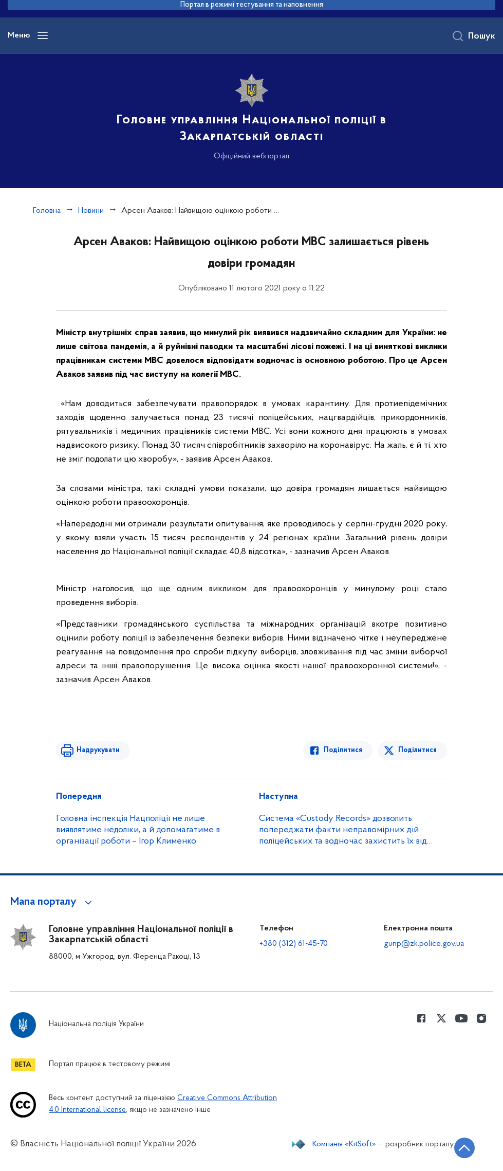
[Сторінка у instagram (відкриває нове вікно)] (481, 1018)
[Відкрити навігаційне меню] (43, 35)
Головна (47, 211)
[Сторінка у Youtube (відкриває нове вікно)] (461, 1018)
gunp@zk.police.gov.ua (424, 944)
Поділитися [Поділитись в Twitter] (417, 750)
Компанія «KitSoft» (344, 1144)
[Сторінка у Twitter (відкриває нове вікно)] (441, 1018)
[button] (52, 902)
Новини (91, 211)
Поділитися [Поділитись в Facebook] (343, 750)
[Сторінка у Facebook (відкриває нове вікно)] (421, 1018)
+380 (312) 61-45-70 (293, 944)
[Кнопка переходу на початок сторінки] (464, 1148)
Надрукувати (98, 750)
